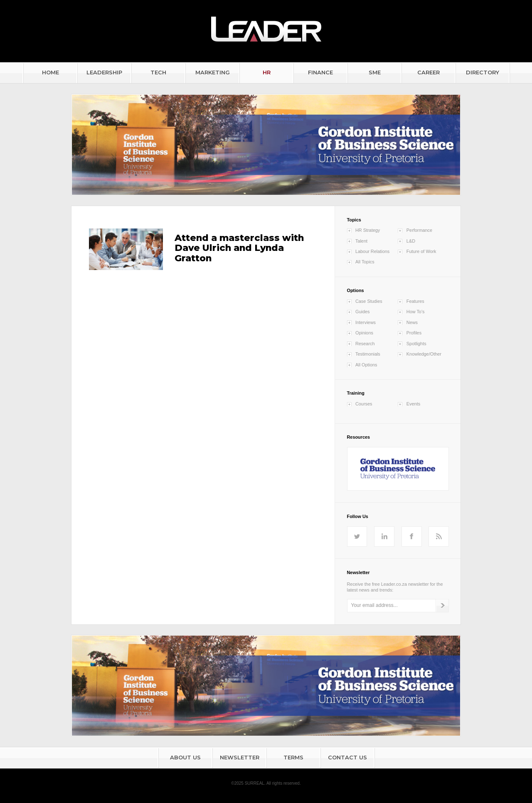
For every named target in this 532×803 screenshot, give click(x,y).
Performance (419, 230)
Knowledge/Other (423, 353)
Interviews (365, 322)
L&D (410, 240)
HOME (50, 72)
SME (375, 72)
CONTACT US (347, 757)
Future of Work (421, 251)
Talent (361, 240)
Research (365, 343)
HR (267, 72)
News (412, 322)
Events (413, 403)
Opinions (364, 332)
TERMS (293, 757)
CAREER (428, 72)
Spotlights (416, 343)
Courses (363, 403)
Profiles (413, 332)
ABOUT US (185, 757)
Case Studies (368, 301)
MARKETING (212, 72)
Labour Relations (372, 251)
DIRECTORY (482, 72)
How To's (415, 311)
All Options (366, 364)
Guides (362, 311)
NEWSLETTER (239, 757)
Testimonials (367, 353)
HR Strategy (367, 230)
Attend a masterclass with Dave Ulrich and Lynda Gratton (239, 247)
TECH (158, 72)
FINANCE (320, 72)
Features (415, 301)
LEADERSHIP (104, 72)
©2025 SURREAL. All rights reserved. (265, 783)
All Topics (364, 261)
